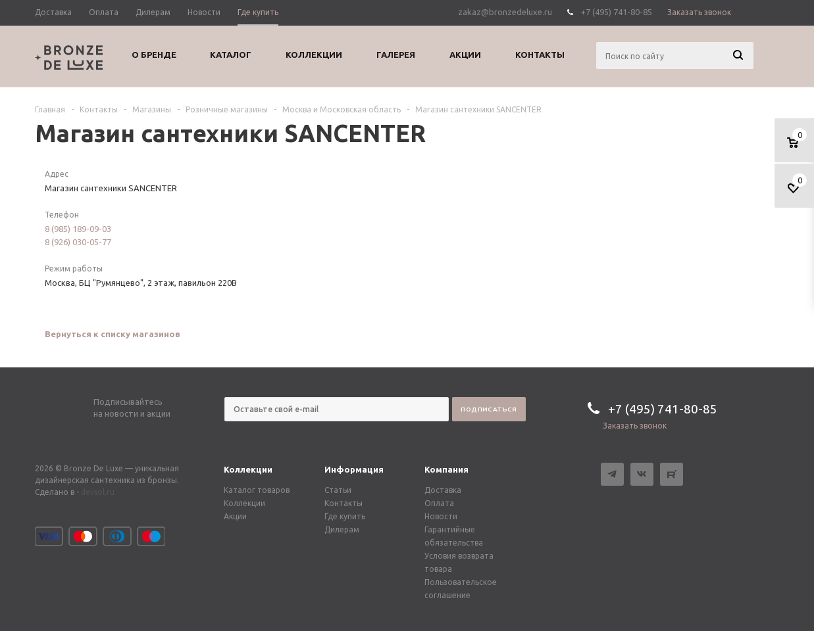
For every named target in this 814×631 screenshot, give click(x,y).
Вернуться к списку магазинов (112, 334)
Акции (235, 516)
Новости (440, 516)
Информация (354, 469)
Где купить (344, 516)
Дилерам (341, 529)
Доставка (442, 490)
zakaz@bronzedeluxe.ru (505, 11)
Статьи (337, 490)
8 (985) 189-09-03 (78, 228)
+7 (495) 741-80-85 (616, 11)
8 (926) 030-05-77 (78, 241)
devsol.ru (97, 492)
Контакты (343, 503)
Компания (446, 469)
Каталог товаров (257, 490)
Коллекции (248, 469)
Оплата (439, 503)
